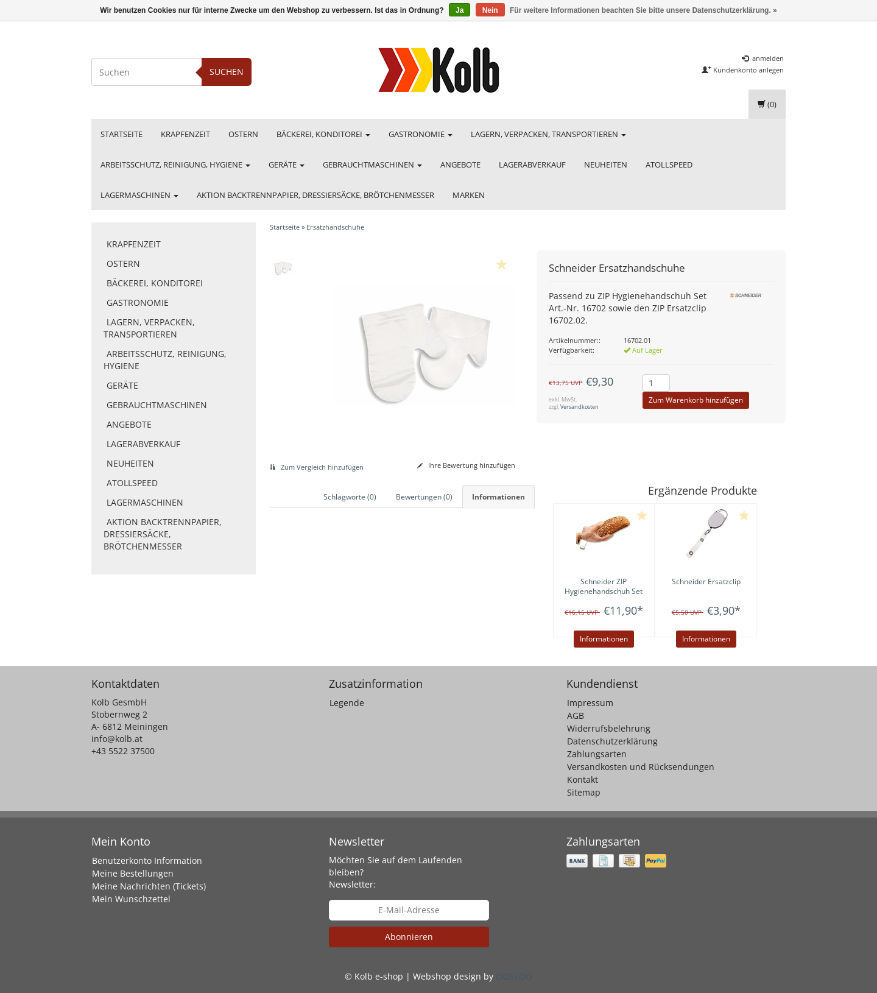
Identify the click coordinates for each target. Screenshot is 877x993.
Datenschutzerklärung (612, 741)
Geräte (287, 164)
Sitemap (584, 792)
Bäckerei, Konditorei (323, 134)
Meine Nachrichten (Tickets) (149, 886)
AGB (575, 715)
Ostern (243, 134)
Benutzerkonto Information (147, 860)
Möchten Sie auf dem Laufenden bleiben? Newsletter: (395, 872)
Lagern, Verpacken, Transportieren (548, 134)
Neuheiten (605, 164)
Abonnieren (409, 936)
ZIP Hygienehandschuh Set (604, 586)
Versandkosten (579, 407)
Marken (469, 194)
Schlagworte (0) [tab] (349, 497)
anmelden (763, 58)
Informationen (604, 639)
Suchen (227, 71)
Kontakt (582, 779)
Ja (459, 10)
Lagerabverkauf (532, 164)
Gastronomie (421, 134)
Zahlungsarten (597, 754)
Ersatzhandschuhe (335, 226)
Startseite (121, 134)
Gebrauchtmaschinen (372, 164)
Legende (346, 703)
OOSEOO (514, 976)
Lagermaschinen (139, 194)
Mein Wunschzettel (131, 899)
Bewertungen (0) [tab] (424, 497)
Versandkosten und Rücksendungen (640, 766)
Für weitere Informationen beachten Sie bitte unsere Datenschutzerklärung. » (643, 10)
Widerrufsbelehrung (608, 728)
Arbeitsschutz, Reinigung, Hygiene (175, 164)
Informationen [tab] (498, 497)
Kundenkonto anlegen (743, 69)
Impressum (590, 703)
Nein (490, 10)
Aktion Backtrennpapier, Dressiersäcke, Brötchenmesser (315, 194)
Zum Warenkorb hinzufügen (696, 400)
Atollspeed (669, 164)
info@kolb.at (117, 738)
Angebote (460, 164)
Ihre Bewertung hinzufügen (466, 465)
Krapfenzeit (185, 134)
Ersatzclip (706, 581)
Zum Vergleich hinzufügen (317, 467)
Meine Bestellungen (133, 873)
